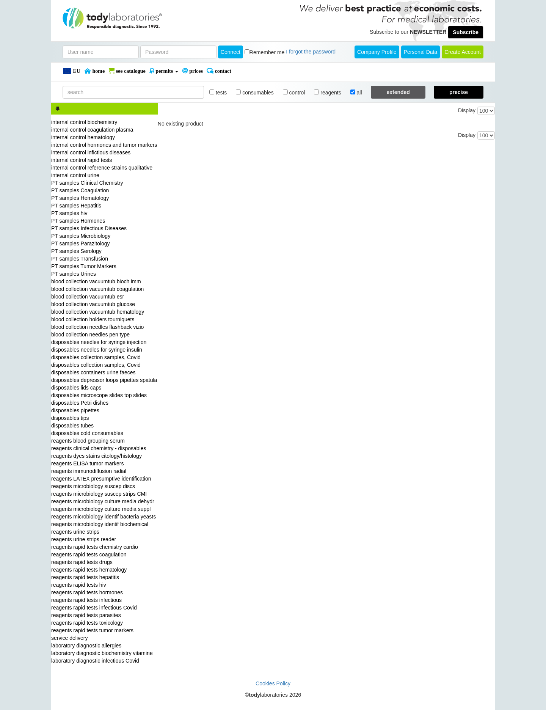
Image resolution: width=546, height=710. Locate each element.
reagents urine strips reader (83, 539)
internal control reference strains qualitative (101, 168)
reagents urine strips (75, 532)
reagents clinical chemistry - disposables (98, 448)
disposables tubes (72, 426)
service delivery (69, 638)
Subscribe (466, 32)
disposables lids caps (76, 388)
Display (466, 110)
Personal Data (421, 52)
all (356, 93)
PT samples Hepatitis (76, 206)
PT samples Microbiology (80, 236)
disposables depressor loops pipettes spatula (104, 380)
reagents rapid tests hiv (78, 585)
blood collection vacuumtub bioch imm (96, 281)
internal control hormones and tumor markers (104, 145)
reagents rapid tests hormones (87, 592)
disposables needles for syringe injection (98, 342)
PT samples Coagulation (80, 190)
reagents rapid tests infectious (86, 600)
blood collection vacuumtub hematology (97, 312)
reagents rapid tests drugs (82, 562)
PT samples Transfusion (79, 259)
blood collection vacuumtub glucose (93, 304)
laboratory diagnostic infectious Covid (95, 661)
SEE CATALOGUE (127, 71)
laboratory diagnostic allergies (86, 645)
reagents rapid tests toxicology (87, 623)
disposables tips (70, 418)
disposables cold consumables (87, 433)
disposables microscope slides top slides (99, 395)
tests (218, 93)
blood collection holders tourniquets (92, 319)
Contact (219, 71)
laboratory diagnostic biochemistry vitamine (102, 653)
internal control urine (75, 175)
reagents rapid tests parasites (86, 615)
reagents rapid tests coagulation (88, 554)
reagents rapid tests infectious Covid (94, 608)
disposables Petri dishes (79, 403)
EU (71, 70)
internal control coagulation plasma (92, 130)
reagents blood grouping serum (88, 441)
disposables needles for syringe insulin (96, 350)
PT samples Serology (76, 251)
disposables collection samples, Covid (96, 357)
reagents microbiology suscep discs (93, 486)
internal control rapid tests (81, 160)
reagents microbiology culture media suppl (101, 509)
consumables (254, 93)
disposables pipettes (75, 410)
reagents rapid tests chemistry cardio (94, 547)
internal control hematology (83, 137)
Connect (230, 52)
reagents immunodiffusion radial (88, 471)
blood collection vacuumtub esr (87, 297)
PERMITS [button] (163, 71)
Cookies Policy (273, 683)
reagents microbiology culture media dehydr (102, 501)
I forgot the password (311, 52)
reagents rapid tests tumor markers (92, 630)
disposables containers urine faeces (93, 372)
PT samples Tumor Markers (83, 266)
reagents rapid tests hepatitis (85, 577)
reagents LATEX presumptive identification (101, 479)
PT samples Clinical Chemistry (87, 183)
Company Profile (377, 52)
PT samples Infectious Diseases (89, 228)
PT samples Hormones (78, 221)
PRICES (192, 71)
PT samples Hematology (80, 198)
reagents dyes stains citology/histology (96, 456)
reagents (327, 93)
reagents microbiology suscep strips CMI (99, 494)
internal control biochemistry (84, 122)
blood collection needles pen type (90, 334)
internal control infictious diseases (90, 152)
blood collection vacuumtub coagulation (97, 289)
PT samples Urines (73, 274)
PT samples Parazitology (80, 243)
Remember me (267, 52)
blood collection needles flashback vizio (97, 327)
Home (94, 71)
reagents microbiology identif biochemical (99, 524)
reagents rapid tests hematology (89, 570)
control (294, 93)
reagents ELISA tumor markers (87, 463)
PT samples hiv (69, 213)
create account (462, 52)
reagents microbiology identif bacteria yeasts (103, 517)
